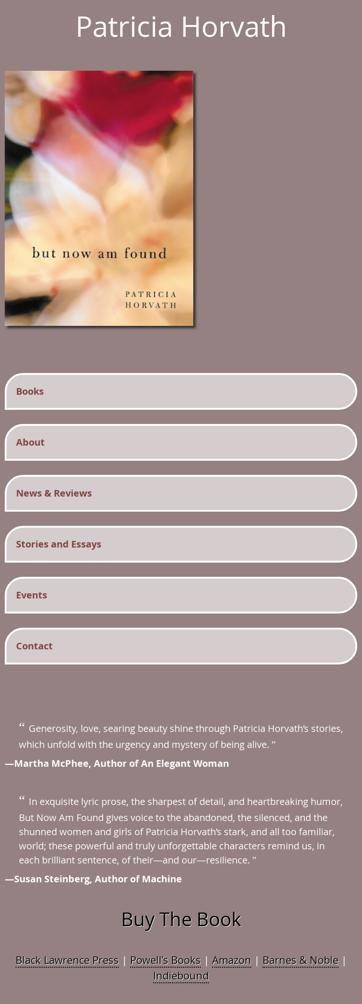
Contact (34, 645)
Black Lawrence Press (67, 960)
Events (31, 595)
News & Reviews (54, 493)
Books (30, 391)
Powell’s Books (165, 960)
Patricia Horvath (181, 26)
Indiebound (181, 975)
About (30, 442)
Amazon (231, 960)
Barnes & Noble (300, 960)
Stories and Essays (58, 544)
